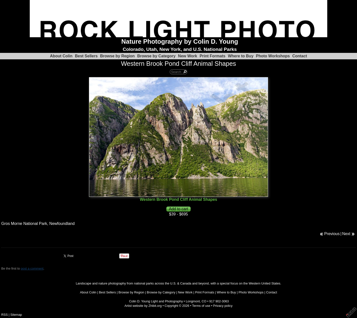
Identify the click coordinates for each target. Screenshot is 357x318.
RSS (4, 315)
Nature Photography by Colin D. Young (179, 41)
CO (204, 301)
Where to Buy (240, 56)
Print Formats (212, 56)
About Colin (61, 56)
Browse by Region (117, 56)
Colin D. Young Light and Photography (156, 301)
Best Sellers (86, 56)
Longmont (193, 301)
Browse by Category (156, 56)
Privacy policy (223, 306)
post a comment (32, 268)
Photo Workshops (273, 56)
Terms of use (201, 306)
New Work (187, 56)
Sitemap (16, 315)
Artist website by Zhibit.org (143, 306)
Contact (299, 56)
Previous (332, 234)
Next (346, 234)
